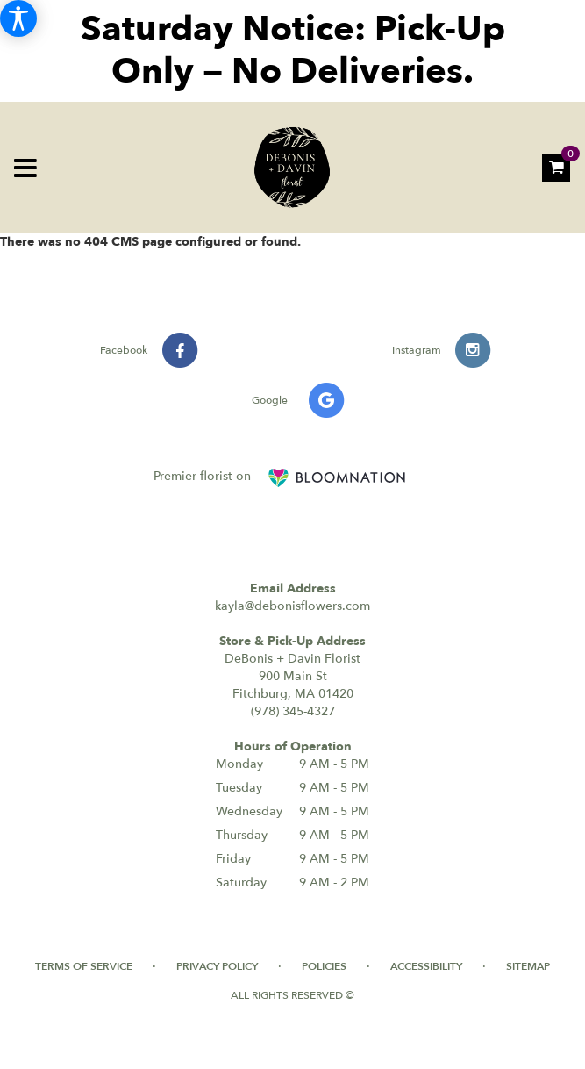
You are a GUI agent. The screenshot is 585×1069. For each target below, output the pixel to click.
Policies (324, 966)
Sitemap (528, 966)
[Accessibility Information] (18, 18)
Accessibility (426, 966)
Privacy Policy (217, 966)
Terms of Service (83, 966)
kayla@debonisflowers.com (292, 606)
